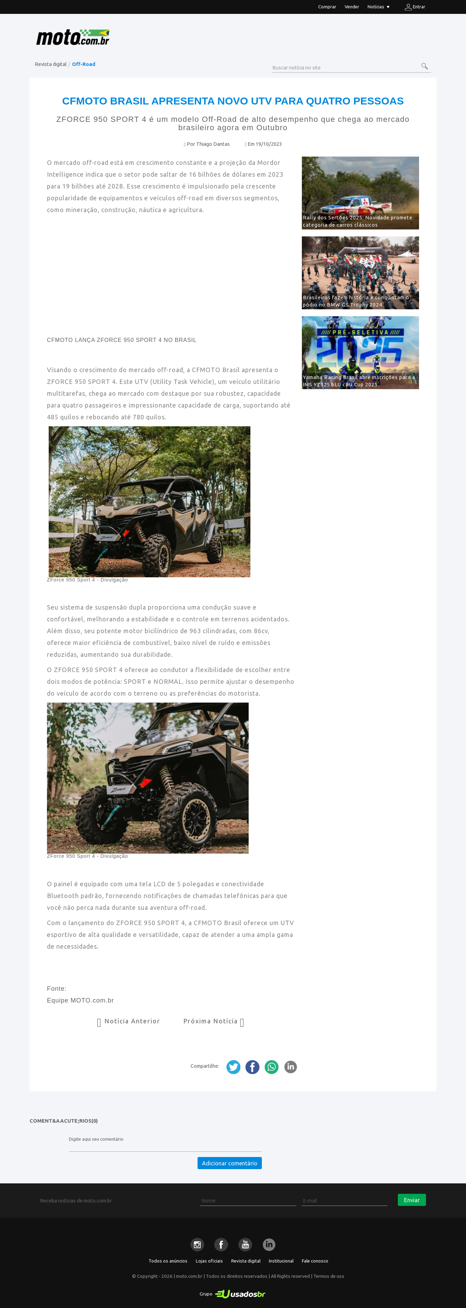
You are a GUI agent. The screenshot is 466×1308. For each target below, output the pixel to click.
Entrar (415, 7)
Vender (352, 6)
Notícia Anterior (129, 1020)
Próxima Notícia (214, 1020)
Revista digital (51, 64)
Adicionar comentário (229, 1163)
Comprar (327, 6)
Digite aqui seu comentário (96, 1139)
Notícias (378, 7)
